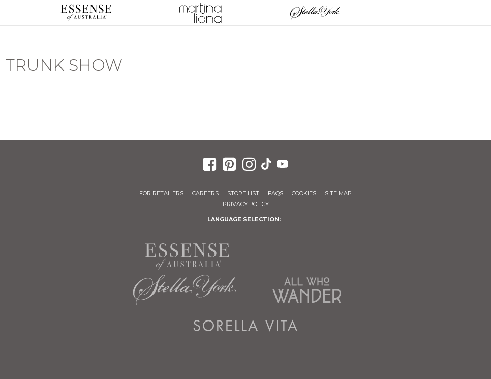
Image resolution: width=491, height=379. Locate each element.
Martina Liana (200, 12)
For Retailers (161, 193)
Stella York (315, 12)
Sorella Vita (245, 325)
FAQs (275, 193)
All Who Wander (306, 290)
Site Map (338, 193)
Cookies (304, 193)
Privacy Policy (246, 204)
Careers (205, 193)
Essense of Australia (85, 12)
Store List (243, 193)
